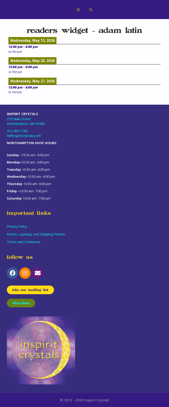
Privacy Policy (17, 226)
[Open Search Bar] (90, 9)
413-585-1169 (17, 131)
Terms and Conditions (23, 242)
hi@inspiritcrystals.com (24, 135)
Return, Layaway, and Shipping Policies (36, 234)
